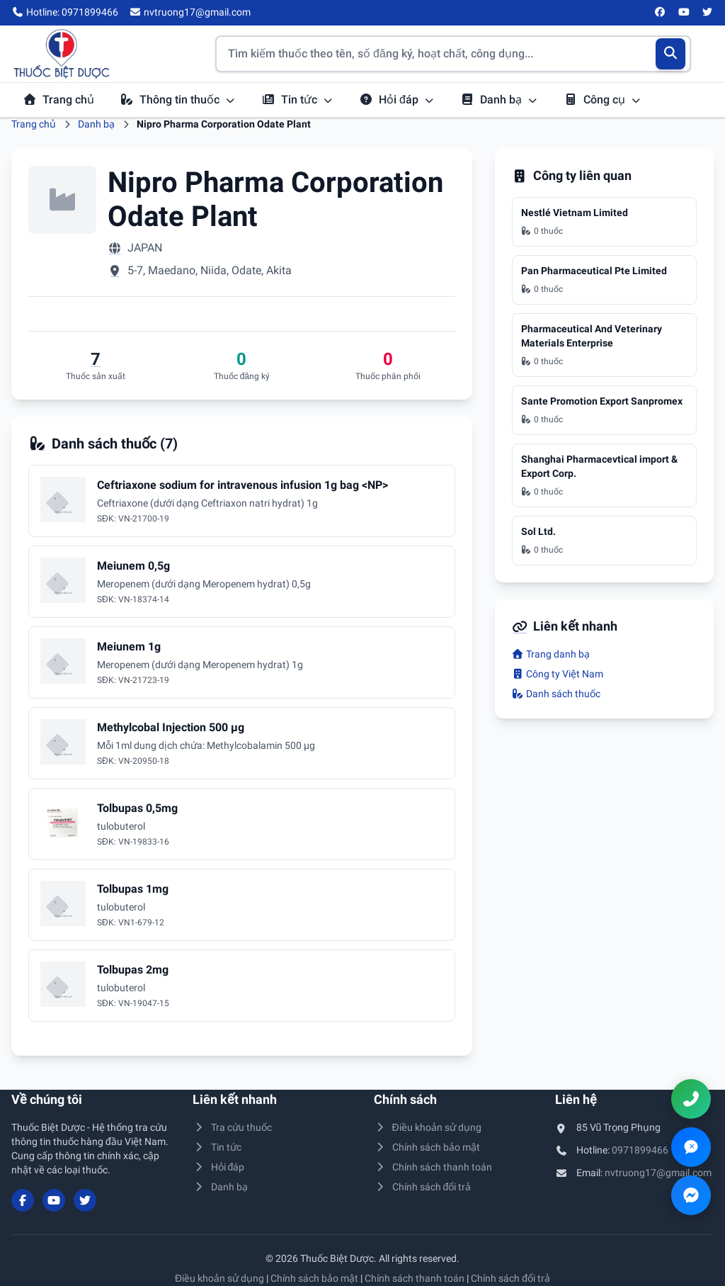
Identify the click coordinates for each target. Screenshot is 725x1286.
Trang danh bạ (551, 654)
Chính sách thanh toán (433, 1167)
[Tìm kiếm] (671, 53)
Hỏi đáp (397, 99)
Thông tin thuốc (178, 99)
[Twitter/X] (708, 13)
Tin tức (297, 99)
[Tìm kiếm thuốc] (453, 53)
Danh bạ (499, 99)
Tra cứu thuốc (232, 1127)
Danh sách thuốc (556, 693)
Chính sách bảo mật (427, 1147)
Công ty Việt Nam (558, 673)
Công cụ (602, 99)
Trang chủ (58, 99)
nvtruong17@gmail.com (658, 1172)
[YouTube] (684, 13)
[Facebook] (660, 13)
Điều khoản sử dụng (427, 1127)
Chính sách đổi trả (422, 1186)
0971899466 (640, 1150)
